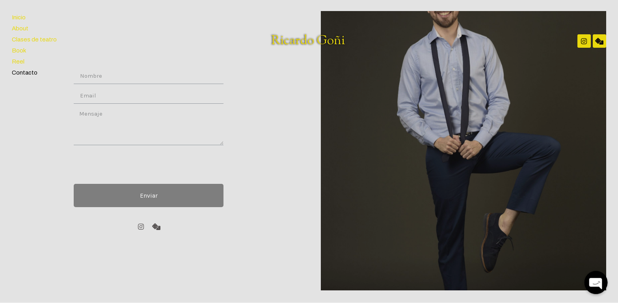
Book (19, 50)
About (20, 28)
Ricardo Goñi (308, 41)
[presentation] (134, 164)
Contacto (24, 72)
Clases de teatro (34, 39)
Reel (18, 61)
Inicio (19, 17)
